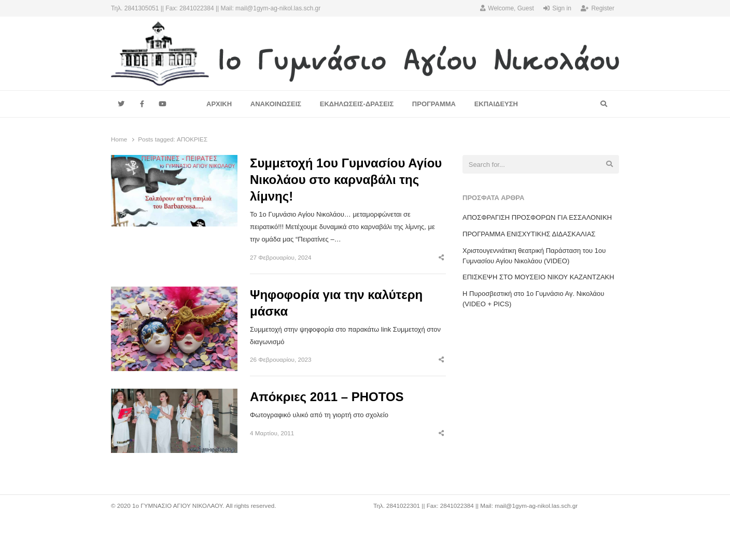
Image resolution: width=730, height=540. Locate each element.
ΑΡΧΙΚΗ (219, 104)
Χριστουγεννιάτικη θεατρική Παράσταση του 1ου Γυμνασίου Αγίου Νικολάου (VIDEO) (534, 256)
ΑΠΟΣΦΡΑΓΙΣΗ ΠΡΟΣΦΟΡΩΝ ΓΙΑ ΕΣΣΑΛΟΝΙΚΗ (537, 217)
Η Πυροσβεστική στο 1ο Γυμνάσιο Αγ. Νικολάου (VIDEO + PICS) (533, 299)
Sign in (557, 8)
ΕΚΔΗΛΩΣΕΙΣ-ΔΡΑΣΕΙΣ (357, 104)
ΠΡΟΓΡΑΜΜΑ (434, 104)
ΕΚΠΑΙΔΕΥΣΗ (496, 104)
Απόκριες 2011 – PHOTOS (327, 397)
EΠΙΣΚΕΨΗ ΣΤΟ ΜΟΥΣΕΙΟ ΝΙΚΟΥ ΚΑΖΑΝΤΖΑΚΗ (538, 277)
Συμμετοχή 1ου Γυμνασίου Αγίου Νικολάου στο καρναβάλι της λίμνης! (346, 179)
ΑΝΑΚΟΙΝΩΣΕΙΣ (275, 104)
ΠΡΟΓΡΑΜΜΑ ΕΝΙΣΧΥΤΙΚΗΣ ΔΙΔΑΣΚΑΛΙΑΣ (529, 234)
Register (597, 8)
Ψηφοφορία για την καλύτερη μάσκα (336, 303)
